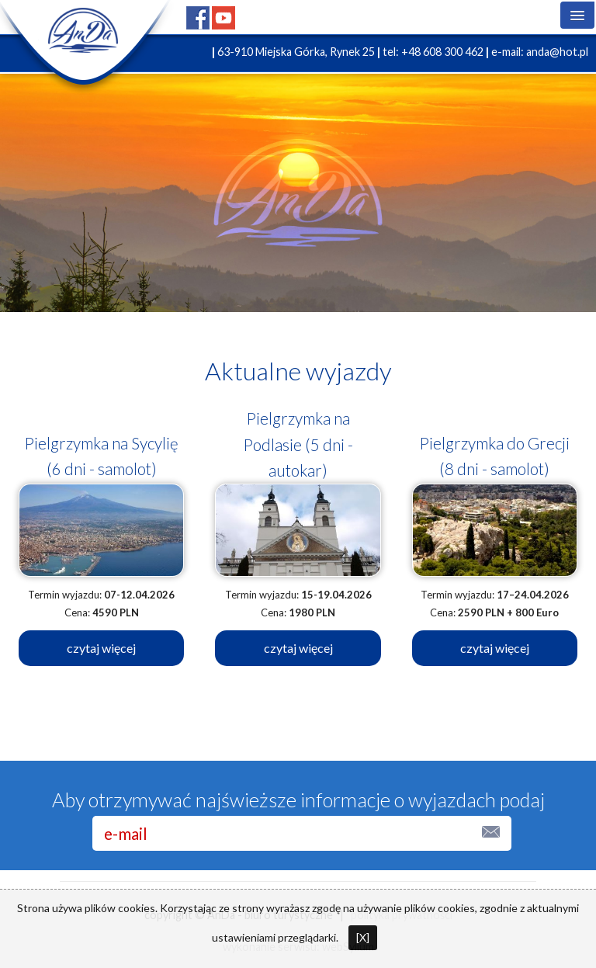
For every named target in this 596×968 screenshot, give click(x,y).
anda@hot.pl (557, 51)
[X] (362, 937)
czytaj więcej (101, 647)
